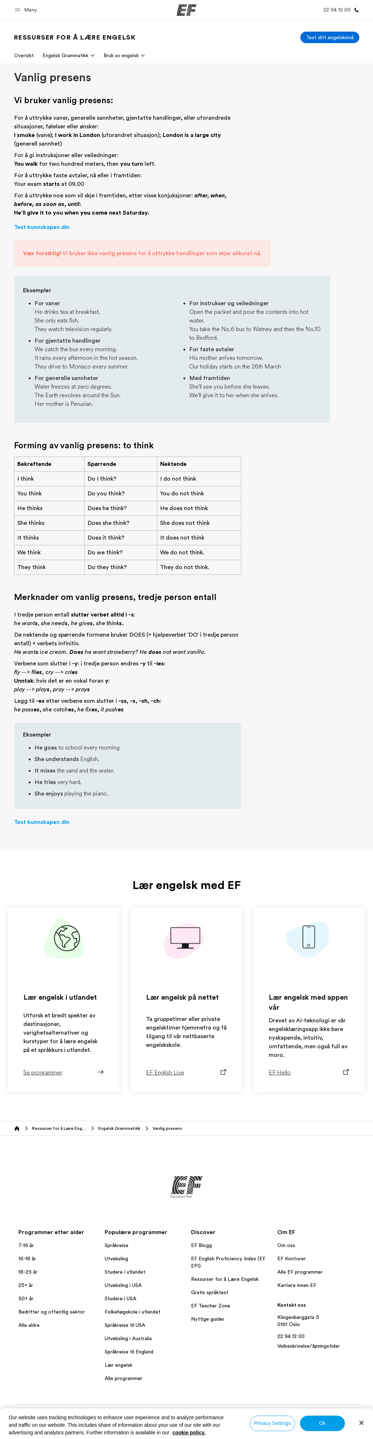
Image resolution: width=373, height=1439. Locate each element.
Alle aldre (29, 1335)
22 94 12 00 (291, 1346)
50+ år (25, 1308)
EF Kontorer (291, 1268)
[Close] (361, 1423)
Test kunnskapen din (41, 237)
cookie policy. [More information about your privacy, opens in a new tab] (189, 1432)
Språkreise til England (129, 1362)
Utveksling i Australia (128, 1348)
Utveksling (116, 1268)
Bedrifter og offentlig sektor (51, 1322)
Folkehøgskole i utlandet (132, 1322)
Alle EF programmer (300, 1282)
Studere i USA (120, 1308)
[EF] (186, 10)
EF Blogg (201, 1255)
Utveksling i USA (123, 1295)
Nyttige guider (207, 1329)
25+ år (25, 1295)
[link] (75, 37)
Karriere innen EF (296, 1295)
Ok (322, 1423)
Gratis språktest (209, 1302)
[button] (27, 10)
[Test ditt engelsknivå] (329, 37)
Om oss (286, 1255)
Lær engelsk (118, 1375)
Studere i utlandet (125, 1282)
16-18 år (27, 1268)
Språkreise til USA (125, 1335)
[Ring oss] (339, 10)
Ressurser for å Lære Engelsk (225, 1289)
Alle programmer (123, 1388)
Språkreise (116, 1255)
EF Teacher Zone (210, 1316)
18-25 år (27, 1282)
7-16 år (26, 1255)
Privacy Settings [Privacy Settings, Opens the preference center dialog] (272, 1423)
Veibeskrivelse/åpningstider (308, 1356)
